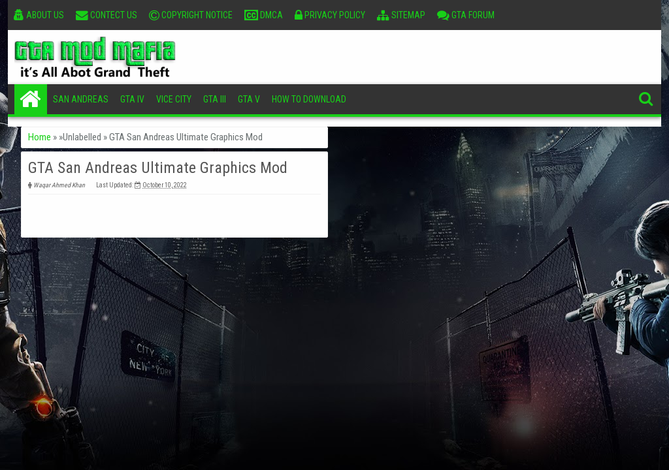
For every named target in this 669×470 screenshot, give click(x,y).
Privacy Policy (330, 15)
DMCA (263, 15)
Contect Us (106, 15)
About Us (39, 15)
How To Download (309, 99)
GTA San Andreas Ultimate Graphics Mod (157, 168)
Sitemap (401, 15)
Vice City (173, 99)
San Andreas (80, 99)
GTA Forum (466, 15)
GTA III (214, 99)
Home (30, 99)
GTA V (249, 99)
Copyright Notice (191, 15)
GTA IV (132, 99)
